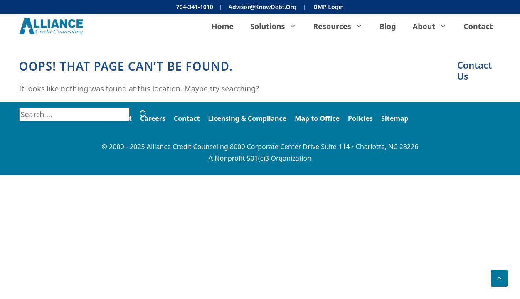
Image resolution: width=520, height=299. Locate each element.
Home (223, 26)
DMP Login (328, 7)
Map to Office (317, 118)
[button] (499, 278)
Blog (388, 26)
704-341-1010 (194, 7)
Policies (360, 118)
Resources (342, 26)
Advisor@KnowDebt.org (263, 7)
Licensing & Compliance (247, 118)
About (434, 26)
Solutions (277, 26)
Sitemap (394, 118)
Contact (478, 26)
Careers (152, 118)
